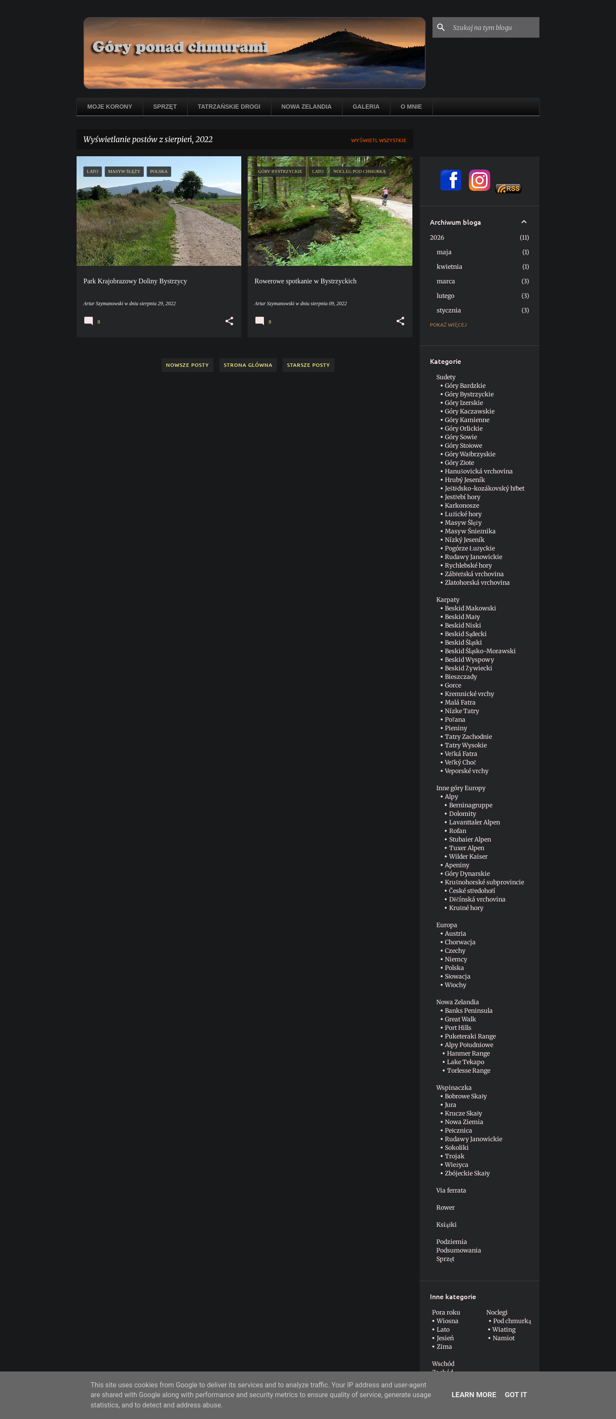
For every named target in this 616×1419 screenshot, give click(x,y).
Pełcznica (458, 1130)
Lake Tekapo (465, 1062)
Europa (446, 925)
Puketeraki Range (470, 1036)
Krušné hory (466, 908)
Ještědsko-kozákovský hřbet (484, 488)
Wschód (443, 1364)
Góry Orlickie (464, 428)
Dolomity (462, 814)
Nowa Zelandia (306, 106)
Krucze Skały (463, 1113)
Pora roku (446, 1312)
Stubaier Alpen (470, 839)
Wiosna (448, 1321)
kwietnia (449, 267)
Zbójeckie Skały (467, 1173)
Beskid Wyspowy (469, 659)
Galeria (365, 106)
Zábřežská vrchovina (474, 574)
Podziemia (451, 1242)
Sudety (446, 377)
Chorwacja (460, 942)
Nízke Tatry (462, 711)
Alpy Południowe (469, 1045)
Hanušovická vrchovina (478, 471)
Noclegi (497, 1312)
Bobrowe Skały (466, 1096)
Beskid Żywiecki (468, 668)
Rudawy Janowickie (473, 557)
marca (446, 281)
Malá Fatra (460, 702)
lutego (445, 296)
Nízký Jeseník (465, 540)
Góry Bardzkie (465, 386)
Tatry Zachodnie (468, 737)
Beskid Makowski (470, 608)
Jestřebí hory (462, 497)
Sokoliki (457, 1147)
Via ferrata (451, 1190)
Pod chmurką (512, 1321)
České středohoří (472, 891)
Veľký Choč (460, 762)
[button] (229, 321)
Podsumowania (458, 1250)
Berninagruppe (470, 805)
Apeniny (457, 865)
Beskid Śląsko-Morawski (480, 651)
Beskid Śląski (463, 642)
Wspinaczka (454, 1088)
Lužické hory (463, 514)
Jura (450, 1105)
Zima (444, 1347)
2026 (437, 237)
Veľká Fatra (461, 754)
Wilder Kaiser (468, 856)
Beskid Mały (462, 617)
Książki (446, 1225)
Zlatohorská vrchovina (477, 582)
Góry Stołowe (463, 445)
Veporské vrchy (467, 771)
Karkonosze (462, 505)
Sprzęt (165, 106)
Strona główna (248, 365)
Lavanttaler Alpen (474, 822)
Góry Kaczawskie (470, 411)
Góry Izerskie (464, 403)
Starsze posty (308, 365)
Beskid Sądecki (466, 634)
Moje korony (109, 106)
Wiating (503, 1329)
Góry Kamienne (467, 420)
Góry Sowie (461, 437)
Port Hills (458, 1028)
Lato (443, 1329)
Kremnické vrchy (469, 694)
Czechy (455, 951)
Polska (454, 968)
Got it (516, 1394)
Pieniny (456, 728)
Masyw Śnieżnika (470, 531)
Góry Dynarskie (467, 874)
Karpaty (447, 600)
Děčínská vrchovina (477, 899)
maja (444, 252)
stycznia (449, 310)
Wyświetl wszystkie (378, 140)
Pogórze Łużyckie (470, 548)
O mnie (411, 106)
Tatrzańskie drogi (229, 106)
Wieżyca (456, 1165)
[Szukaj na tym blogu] (494, 27)
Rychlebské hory (468, 565)
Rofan (457, 831)
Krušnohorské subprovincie (484, 882)
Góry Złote (459, 463)
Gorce (453, 685)
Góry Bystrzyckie (469, 394)
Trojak (455, 1156)
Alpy (451, 796)
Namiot (504, 1338)
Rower (445, 1207)
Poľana (455, 719)
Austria (455, 933)
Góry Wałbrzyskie (470, 454)
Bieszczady (461, 677)
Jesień (445, 1338)
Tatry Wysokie (466, 745)
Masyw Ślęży (463, 523)
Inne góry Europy (461, 788)
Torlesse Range (468, 1070)
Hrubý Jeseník (465, 480)
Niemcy (456, 959)
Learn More (474, 1394)
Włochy (455, 985)
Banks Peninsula (469, 1010)
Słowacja (458, 976)
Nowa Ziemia (464, 1122)
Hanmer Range (468, 1053)
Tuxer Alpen (466, 848)
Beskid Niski (463, 625)
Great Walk (460, 1019)
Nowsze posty (187, 365)
